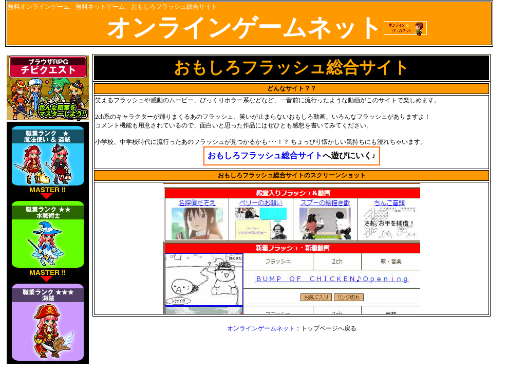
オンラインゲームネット (261, 328)
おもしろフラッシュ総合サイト (265, 155)
